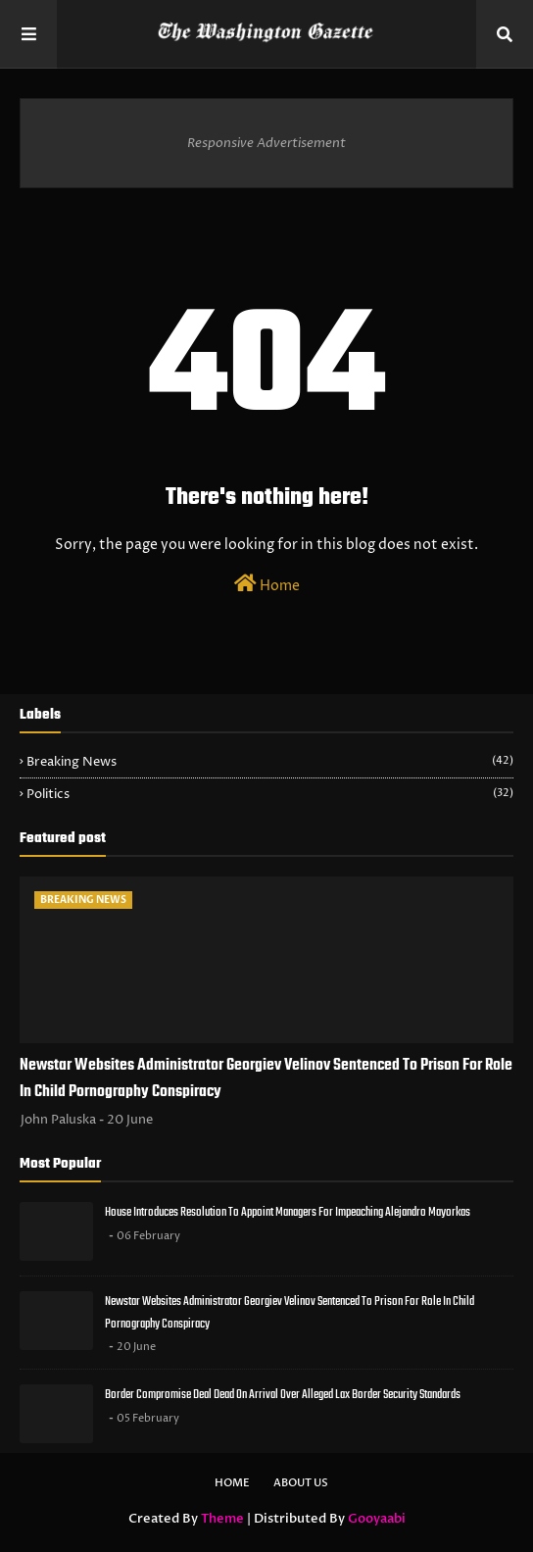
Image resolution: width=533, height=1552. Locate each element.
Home (267, 584)
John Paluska (58, 1119)
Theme (222, 1518)
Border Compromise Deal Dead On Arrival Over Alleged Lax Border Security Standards (282, 1394)
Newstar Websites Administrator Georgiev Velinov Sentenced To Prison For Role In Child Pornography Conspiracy (266, 1079)
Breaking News (269, 762)
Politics (269, 794)
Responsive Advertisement (266, 143)
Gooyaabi (377, 1518)
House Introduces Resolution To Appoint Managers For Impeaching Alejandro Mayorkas (287, 1212)
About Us (300, 1483)
